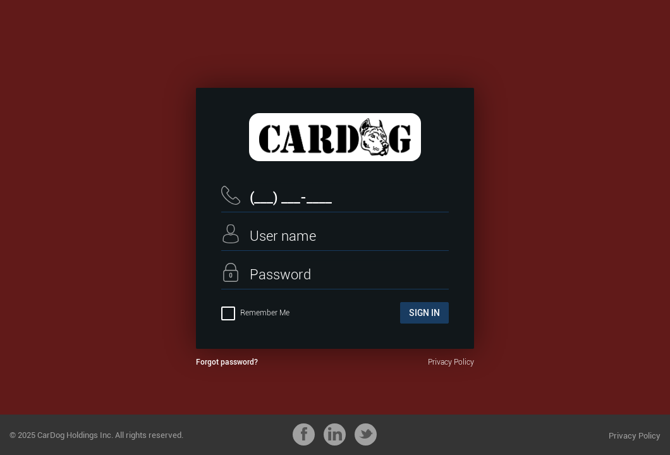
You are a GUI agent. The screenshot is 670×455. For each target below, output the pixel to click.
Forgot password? (227, 362)
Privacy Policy (451, 362)
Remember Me (255, 312)
